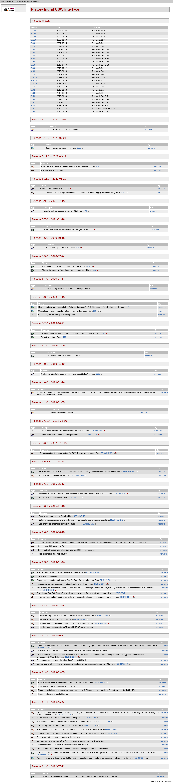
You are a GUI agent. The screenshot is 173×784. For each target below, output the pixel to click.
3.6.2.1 (34, 84)
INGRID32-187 (89, 718)
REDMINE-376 (107, 453)
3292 (123, 192)
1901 (89, 266)
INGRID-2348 (48, 590)
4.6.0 (33, 71)
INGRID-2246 (122, 664)
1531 (95, 311)
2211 (90, 229)
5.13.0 (33, 34)
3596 (98, 166)
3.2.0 (33, 112)
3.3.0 (33, 105)
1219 (103, 333)
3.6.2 (33, 87)
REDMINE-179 (116, 520)
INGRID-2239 (43, 648)
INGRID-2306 (80, 619)
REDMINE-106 (87, 524)
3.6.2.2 (34, 80)
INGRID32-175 (65, 715)
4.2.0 (33, 74)
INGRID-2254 (101, 623)
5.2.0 (33, 62)
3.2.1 (33, 109)
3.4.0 (33, 99)
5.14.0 (33, 30)
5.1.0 (33, 65)
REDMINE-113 (90, 434)
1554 (127, 307)
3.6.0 (33, 93)
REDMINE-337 (129, 471)
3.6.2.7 (34, 77)
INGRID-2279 (70, 657)
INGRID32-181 (112, 733)
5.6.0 (33, 49)
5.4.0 (33, 55)
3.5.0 (33, 96)
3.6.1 (33, 90)
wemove (148, 129)
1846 (77, 248)
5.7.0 (33, 46)
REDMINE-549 (92, 572)
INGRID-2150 (99, 682)
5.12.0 (33, 37)
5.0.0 (33, 68)
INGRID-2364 (99, 584)
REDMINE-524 (106, 580)
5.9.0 (33, 43)
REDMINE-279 (119, 494)
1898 (93, 270)
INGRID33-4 (139, 758)
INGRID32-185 (104, 722)
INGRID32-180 (111, 729)
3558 (79, 148)
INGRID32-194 (43, 755)
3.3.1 (33, 102)
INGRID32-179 (90, 725)
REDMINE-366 (77, 475)
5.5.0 (33, 52)
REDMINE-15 (79, 516)
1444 (66, 189)
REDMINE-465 (96, 431)
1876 (85, 211)
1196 (98, 374)
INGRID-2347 (119, 593)
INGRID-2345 (102, 615)
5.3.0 (33, 59)
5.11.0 (33, 40)
